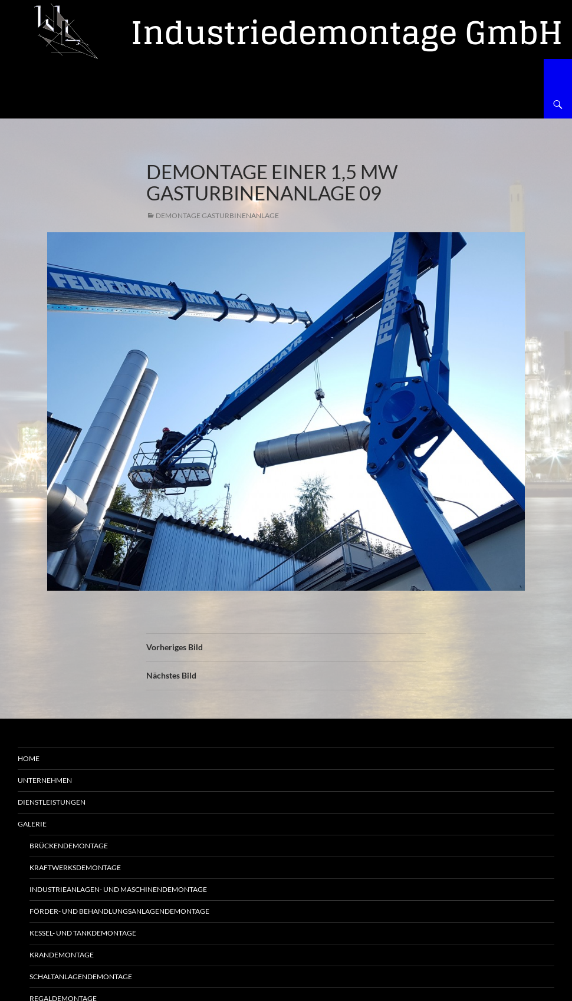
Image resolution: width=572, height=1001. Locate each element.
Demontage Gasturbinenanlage (217, 215)
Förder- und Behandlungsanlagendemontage (119, 911)
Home (29, 758)
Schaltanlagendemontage (80, 976)
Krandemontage (61, 954)
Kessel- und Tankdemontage (82, 932)
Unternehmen (45, 780)
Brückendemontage (68, 845)
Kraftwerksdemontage (75, 867)
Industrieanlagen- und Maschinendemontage (118, 889)
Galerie (32, 823)
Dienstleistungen (52, 802)
